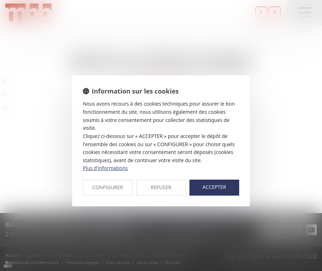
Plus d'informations (105, 168)
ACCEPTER (214, 187)
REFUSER (161, 187)
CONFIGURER (107, 187)
